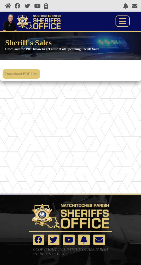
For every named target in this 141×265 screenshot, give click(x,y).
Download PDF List (21, 74)
